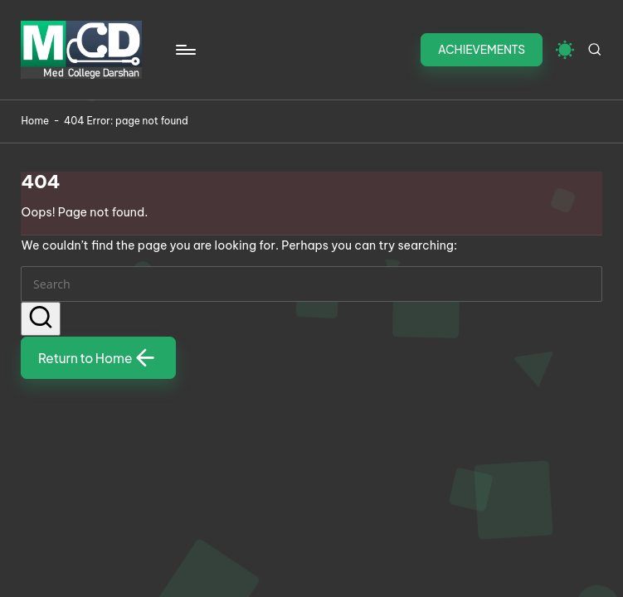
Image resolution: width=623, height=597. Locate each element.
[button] (482, 49)
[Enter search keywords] (311, 283)
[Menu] (184, 50)
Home (35, 120)
